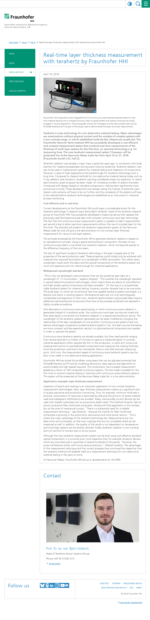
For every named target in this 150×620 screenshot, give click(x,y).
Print (139, 588)
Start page (13, 42)
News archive (16, 72)
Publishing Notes (132, 583)
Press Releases (16, 81)
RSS (131, 588)
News (24, 42)
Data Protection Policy (114, 588)
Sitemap (116, 583)
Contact (104, 583)
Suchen (138, 4)
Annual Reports (17, 91)
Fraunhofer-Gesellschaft (130, 602)
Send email (54, 563)
